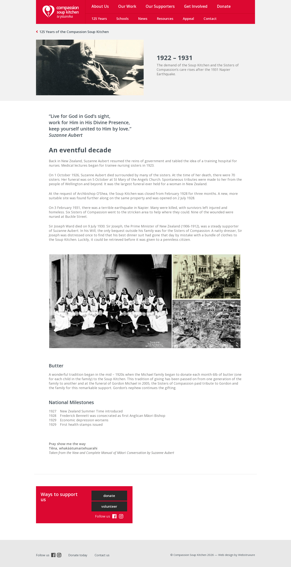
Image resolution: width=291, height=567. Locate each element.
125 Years (99, 18)
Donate (224, 6)
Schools (122, 18)
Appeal (188, 18)
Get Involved (195, 6)
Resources (165, 18)
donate (109, 495)
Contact (210, 18)
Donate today (77, 555)
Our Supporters (160, 6)
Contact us (102, 555)
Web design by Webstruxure (236, 555)
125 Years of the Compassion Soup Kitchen (74, 31)
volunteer (109, 506)
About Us (100, 6)
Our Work (127, 6)
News (142, 18)
